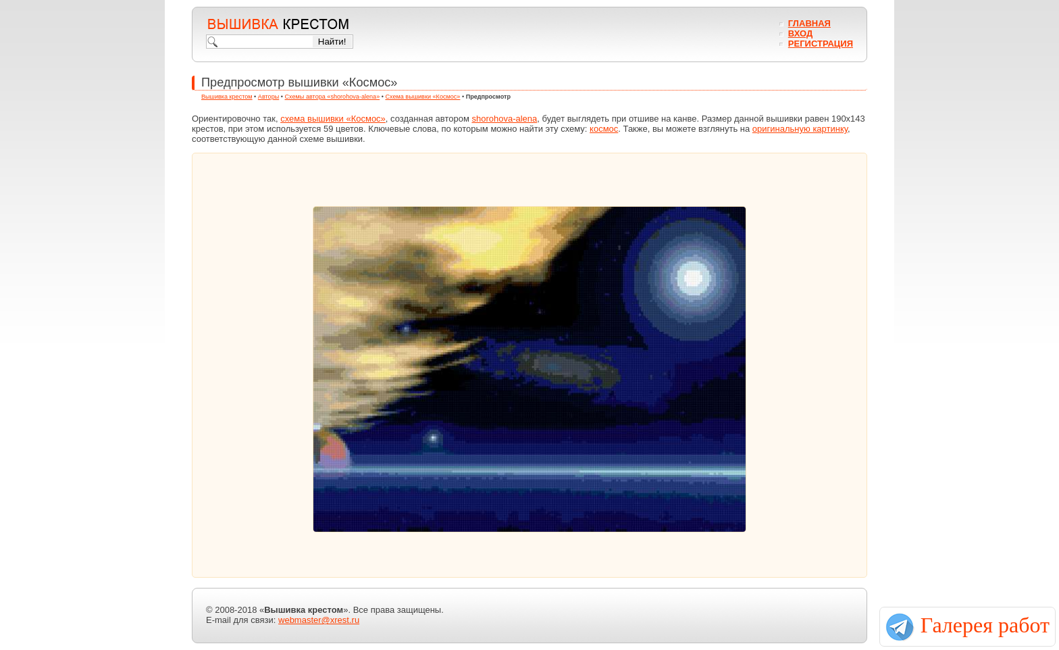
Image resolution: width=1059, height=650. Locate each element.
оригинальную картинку (800, 129)
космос (604, 129)
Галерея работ (985, 625)
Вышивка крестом (227, 96)
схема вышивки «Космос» (333, 119)
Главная (809, 23)
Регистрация (820, 44)
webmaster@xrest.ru (318, 620)
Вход (800, 33)
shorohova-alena (504, 119)
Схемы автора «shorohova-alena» (332, 96)
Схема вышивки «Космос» (422, 96)
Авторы (268, 96)
